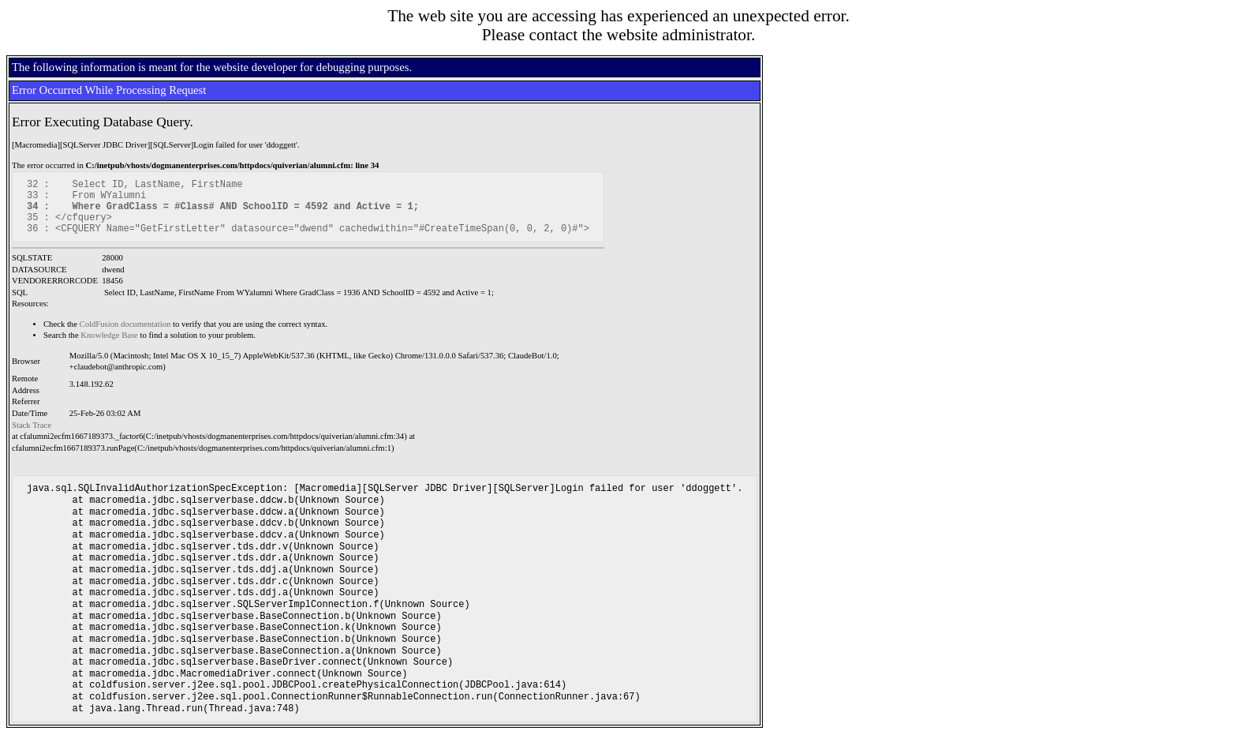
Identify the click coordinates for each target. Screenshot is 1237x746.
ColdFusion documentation (125, 336)
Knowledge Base (109, 347)
